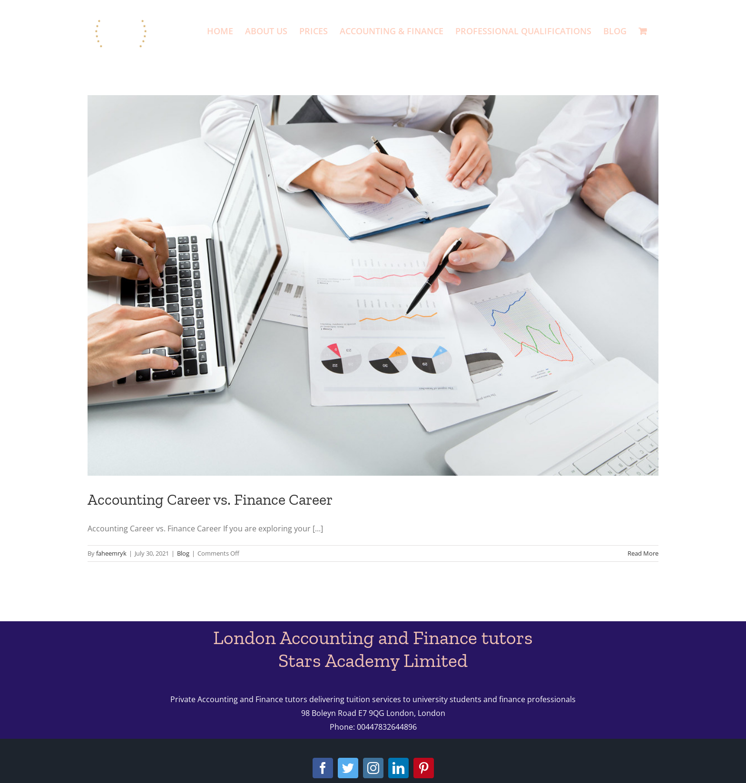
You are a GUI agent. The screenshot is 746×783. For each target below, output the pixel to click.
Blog (183, 553)
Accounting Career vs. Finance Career (210, 499)
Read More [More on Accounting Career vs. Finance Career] (643, 553)
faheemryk (111, 553)
